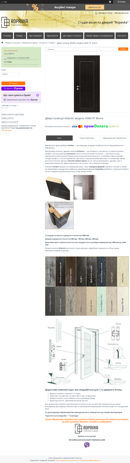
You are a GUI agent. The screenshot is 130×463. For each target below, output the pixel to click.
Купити (14, 83)
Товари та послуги (12, 43)
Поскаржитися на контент (67, 460)
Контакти (122, 36)
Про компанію (35, 36)
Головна (7, 36)
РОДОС (52, 43)
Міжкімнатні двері (30, 43)
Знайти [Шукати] (123, 49)
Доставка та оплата (72, 36)
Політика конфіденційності (89, 460)
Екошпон (43, 43)
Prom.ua (78, 458)
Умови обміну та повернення (99, 36)
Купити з (14, 88)
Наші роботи (52, 36)
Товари (19, 36)
